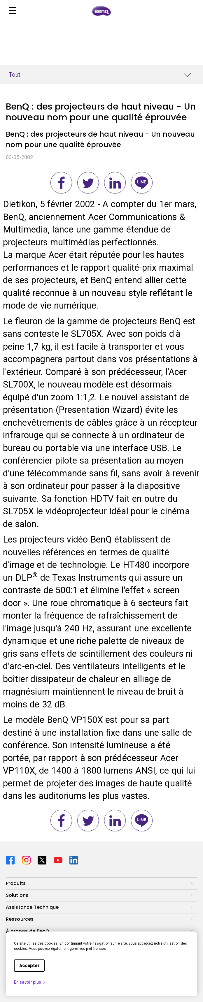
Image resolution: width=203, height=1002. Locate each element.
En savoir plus (30, 982)
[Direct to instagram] (27, 859)
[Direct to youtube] (59, 859)
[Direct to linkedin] (73, 859)
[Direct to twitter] (43, 859)
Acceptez (29, 965)
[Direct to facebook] (11, 859)
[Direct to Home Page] (101, 10)
